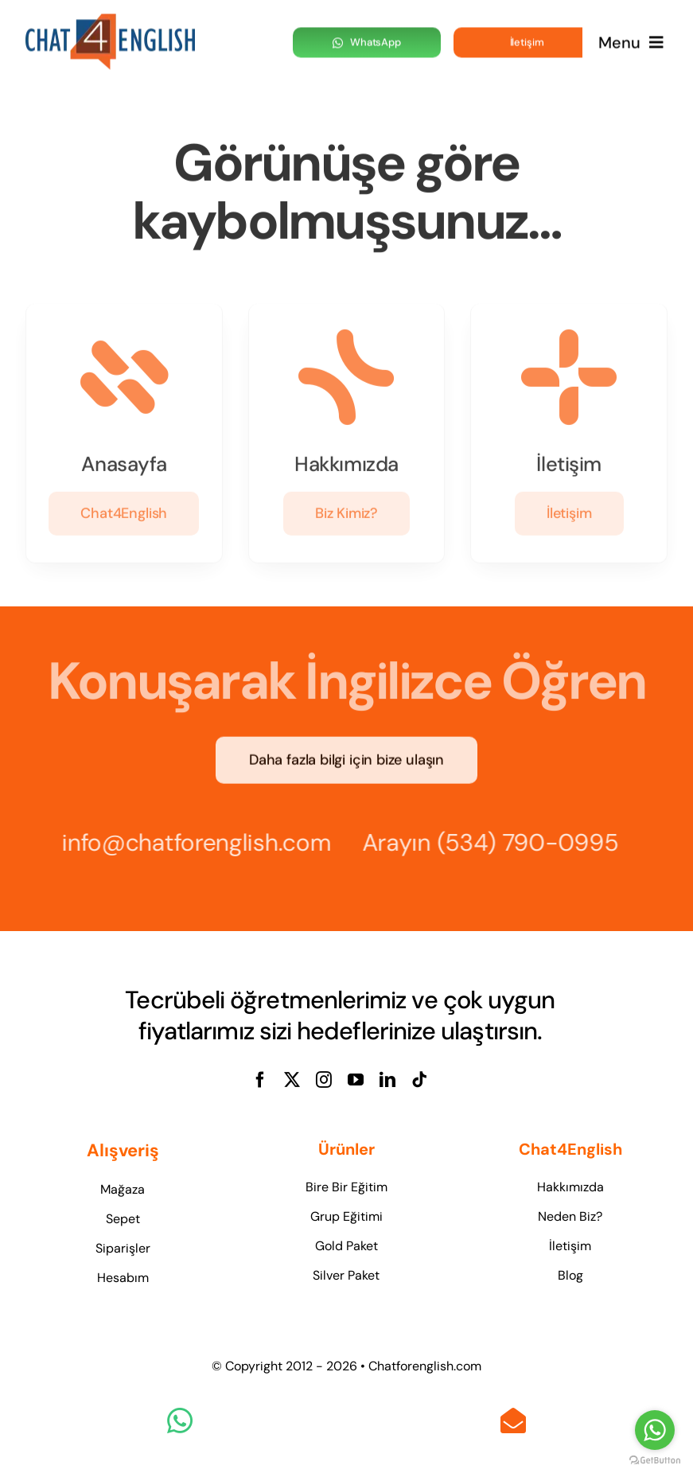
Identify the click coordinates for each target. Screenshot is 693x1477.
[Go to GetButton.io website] (654, 1461)
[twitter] (292, 1080)
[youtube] (356, 1080)
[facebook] (260, 1080)
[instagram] (324, 1080)
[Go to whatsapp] (655, 1430)
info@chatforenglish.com (191, 842)
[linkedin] (387, 1080)
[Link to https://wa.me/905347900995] (180, 1420)
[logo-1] (110, 20)
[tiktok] (419, 1080)
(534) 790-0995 (532, 842)
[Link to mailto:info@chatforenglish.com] (513, 1420)
